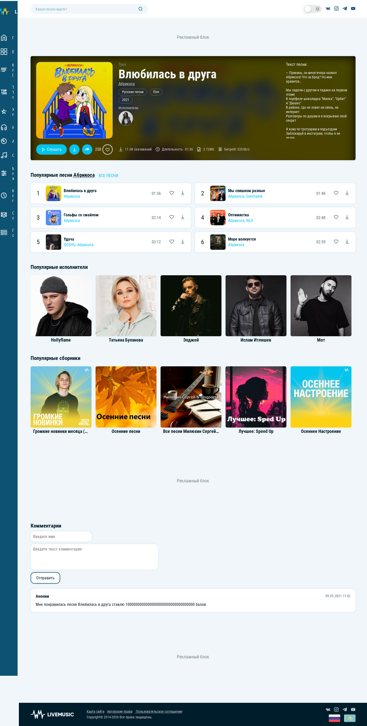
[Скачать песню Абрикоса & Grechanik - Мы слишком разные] (347, 193)
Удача (69, 239)
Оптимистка (238, 214)
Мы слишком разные (246, 190)
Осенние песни (126, 431)
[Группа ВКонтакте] (328, 8)
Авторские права (120, 711)
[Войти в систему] (365, 2)
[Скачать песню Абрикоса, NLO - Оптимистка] (347, 217)
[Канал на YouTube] (353, 8)
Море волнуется (242, 239)
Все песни (108, 175)
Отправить (45, 577)
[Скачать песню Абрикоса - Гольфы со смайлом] (182, 217)
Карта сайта (95, 711)
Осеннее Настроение (321, 431)
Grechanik (254, 196)
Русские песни (132, 92)
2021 (125, 100)
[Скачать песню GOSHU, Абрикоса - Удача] (182, 242)
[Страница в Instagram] (336, 8)
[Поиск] (140, 9)
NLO (249, 220)
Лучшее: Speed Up (256, 431)
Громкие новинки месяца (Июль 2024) (70, 431)
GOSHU (69, 244)
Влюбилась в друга (80, 190)
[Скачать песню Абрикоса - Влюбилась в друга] (182, 193)
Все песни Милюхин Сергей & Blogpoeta (201, 431)
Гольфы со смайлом (81, 214)
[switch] (313, 9)
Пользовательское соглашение (158, 711)
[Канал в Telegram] (345, 8)
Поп (156, 92)
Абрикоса (127, 83)
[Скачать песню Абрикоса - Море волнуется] (347, 242)
